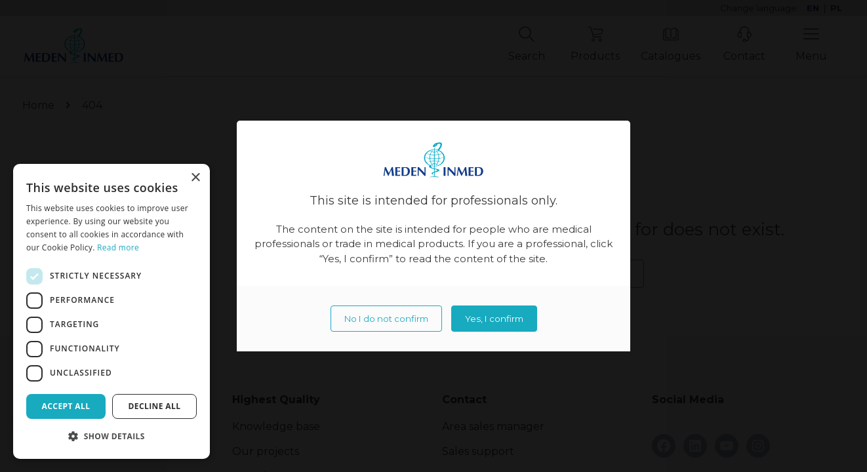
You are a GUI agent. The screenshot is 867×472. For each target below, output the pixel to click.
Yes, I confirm (494, 318)
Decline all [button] (155, 406)
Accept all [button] (66, 406)
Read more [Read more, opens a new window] (118, 247)
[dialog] (111, 311)
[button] (111, 436)
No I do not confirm (386, 318)
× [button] (195, 178)
